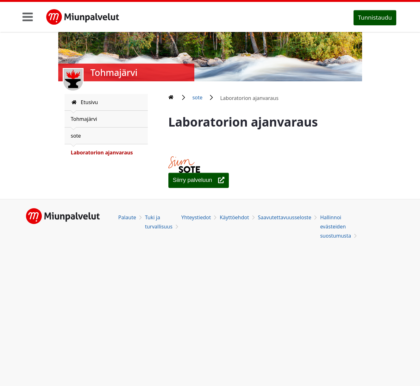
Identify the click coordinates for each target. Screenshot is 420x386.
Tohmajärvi (84, 118)
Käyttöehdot (234, 217)
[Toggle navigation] (27, 17)
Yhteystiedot (196, 217)
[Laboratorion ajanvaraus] (198, 180)
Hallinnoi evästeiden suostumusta (335, 226)
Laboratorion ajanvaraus (102, 152)
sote (76, 135)
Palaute (127, 217)
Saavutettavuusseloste (284, 217)
